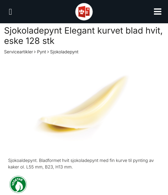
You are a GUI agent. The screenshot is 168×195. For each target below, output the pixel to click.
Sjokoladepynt (64, 51)
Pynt (41, 51)
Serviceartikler (18, 51)
